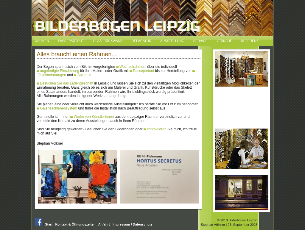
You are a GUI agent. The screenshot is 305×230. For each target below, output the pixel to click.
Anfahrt (104, 224)
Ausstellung (172, 41)
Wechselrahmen (130, 67)
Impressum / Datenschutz (132, 224)
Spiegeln (82, 75)
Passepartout (71, 41)
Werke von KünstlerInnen (92, 117)
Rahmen (42, 41)
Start (48, 224)
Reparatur (141, 41)
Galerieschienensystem (57, 108)
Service (200, 41)
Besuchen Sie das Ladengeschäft (65, 83)
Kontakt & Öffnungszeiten (75, 224)
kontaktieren (155, 129)
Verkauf (224, 41)
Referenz (250, 41)
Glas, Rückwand (108, 41)
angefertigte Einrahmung (58, 71)
